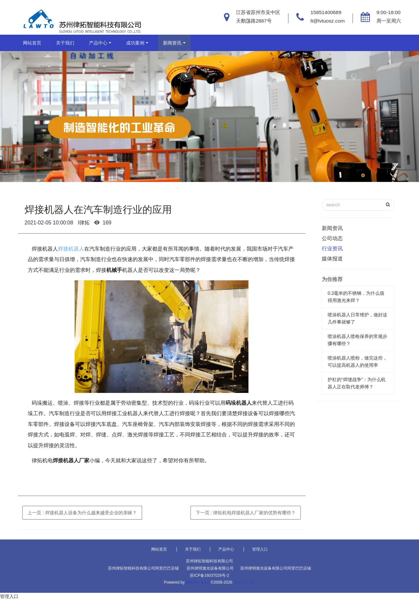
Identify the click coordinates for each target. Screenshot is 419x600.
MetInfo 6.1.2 (198, 582)
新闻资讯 (172, 42)
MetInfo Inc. (244, 582)
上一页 (82, 512)
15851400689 (326, 12)
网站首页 (32, 42)
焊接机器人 (71, 249)
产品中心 (98, 42)
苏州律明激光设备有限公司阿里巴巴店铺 (275, 568)
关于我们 (65, 42)
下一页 (246, 512)
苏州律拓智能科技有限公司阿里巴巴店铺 (143, 568)
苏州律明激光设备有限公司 (210, 568)
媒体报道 (332, 258)
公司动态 (332, 238)
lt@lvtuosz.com (328, 21)
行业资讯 (332, 248)
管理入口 (260, 549)
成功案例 (135, 42)
